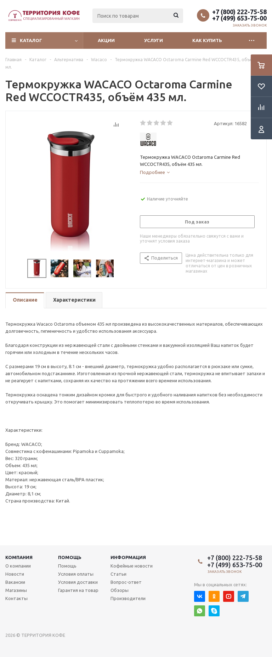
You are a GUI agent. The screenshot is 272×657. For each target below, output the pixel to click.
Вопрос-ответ (126, 582)
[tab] (155, 172)
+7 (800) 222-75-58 (239, 11)
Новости (14, 573)
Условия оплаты (76, 573)
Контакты (16, 598)
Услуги (153, 40)
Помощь (69, 557)
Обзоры (119, 590)
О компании (18, 565)
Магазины (16, 590)
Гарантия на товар (78, 590)
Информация (128, 557)
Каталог (31, 40)
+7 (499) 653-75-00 (239, 18)
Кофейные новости (131, 565)
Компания (19, 557)
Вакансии (15, 582)
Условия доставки (78, 582)
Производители (128, 598)
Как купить (207, 40)
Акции (106, 40)
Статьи (118, 573)
